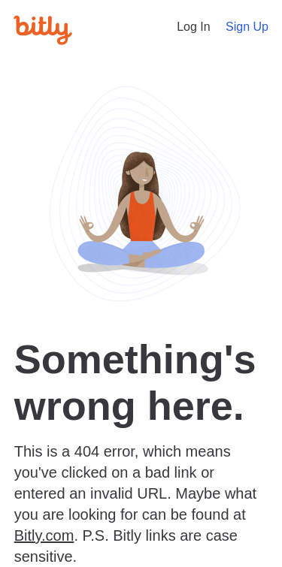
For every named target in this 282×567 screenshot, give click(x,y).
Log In (193, 26)
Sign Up (247, 26)
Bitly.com (44, 535)
